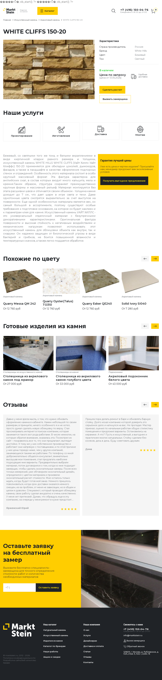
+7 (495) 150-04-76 (134, 9)
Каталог (47, 10)
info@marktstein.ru (133, 635)
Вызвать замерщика (115, 99)
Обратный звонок (134, 646)
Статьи (86, 651)
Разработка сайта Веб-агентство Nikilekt (19, 661)
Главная (7, 20)
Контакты (88, 662)
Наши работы (50, 651)
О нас (86, 630)
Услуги (87, 635)
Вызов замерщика (134, 641)
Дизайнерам (90, 641)
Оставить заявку (48, 587)
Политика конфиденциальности (19, 658)
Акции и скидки (51, 657)
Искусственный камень (25, 20)
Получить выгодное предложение (124, 180)
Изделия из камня (53, 641)
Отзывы (87, 657)
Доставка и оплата (93, 646)
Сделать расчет (112, 89)
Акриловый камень (50, 20)
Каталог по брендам (54, 646)
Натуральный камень (54, 630)
